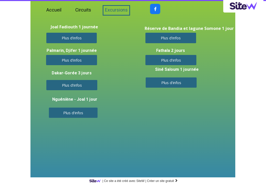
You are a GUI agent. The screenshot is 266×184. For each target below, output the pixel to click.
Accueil (53, 10)
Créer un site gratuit (162, 181)
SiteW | (118, 181)
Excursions (116, 10)
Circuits (83, 10)
